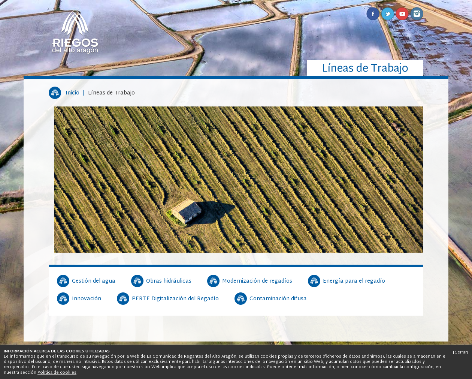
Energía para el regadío (354, 281)
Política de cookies (56, 372)
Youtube (402, 13)
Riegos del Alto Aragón (75, 32)
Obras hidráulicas (168, 281)
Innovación (86, 299)
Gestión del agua (93, 281)
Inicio (72, 93)
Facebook (372, 13)
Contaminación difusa (278, 299)
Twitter (387, 13)
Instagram (416, 13)
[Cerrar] (460, 352)
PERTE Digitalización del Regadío (175, 299)
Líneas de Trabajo (111, 93)
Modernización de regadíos (257, 281)
